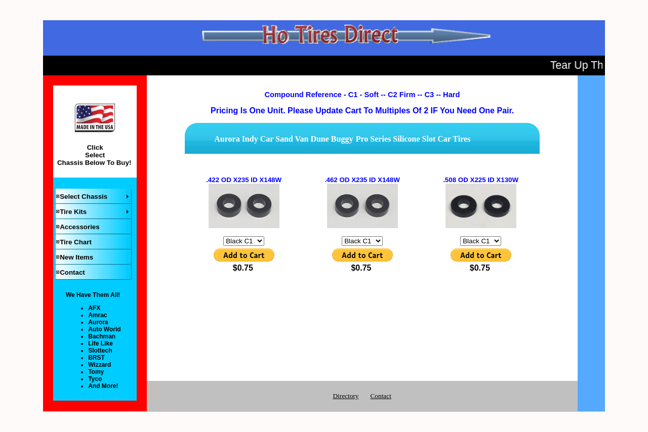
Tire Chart (76, 242)
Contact (72, 272)
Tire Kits (73, 211)
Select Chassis (83, 196)
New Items (76, 257)
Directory (345, 396)
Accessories (80, 227)
